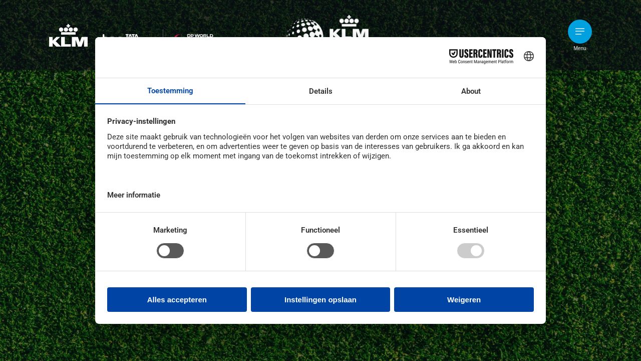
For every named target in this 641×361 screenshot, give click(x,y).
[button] (580, 32)
